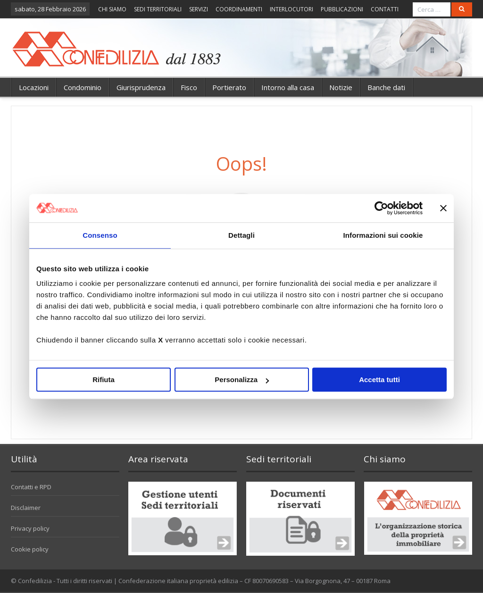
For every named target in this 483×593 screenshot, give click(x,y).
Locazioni (34, 87)
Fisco (189, 87)
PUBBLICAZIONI (342, 9)
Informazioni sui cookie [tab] (383, 235)
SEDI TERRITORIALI (158, 9)
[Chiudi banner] (443, 208)
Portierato (229, 87)
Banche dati (386, 87)
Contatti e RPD (31, 487)
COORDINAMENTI (239, 9)
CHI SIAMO (112, 9)
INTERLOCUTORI (291, 9)
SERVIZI (198, 9)
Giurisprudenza (141, 87)
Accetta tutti (379, 380)
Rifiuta (103, 380)
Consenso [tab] (100, 235)
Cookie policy (30, 549)
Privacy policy (30, 528)
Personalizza (242, 380)
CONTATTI (385, 9)
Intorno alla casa (287, 87)
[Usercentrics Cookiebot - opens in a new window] (381, 208)
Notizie (340, 87)
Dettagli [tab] (241, 235)
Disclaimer (26, 507)
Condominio (82, 87)
